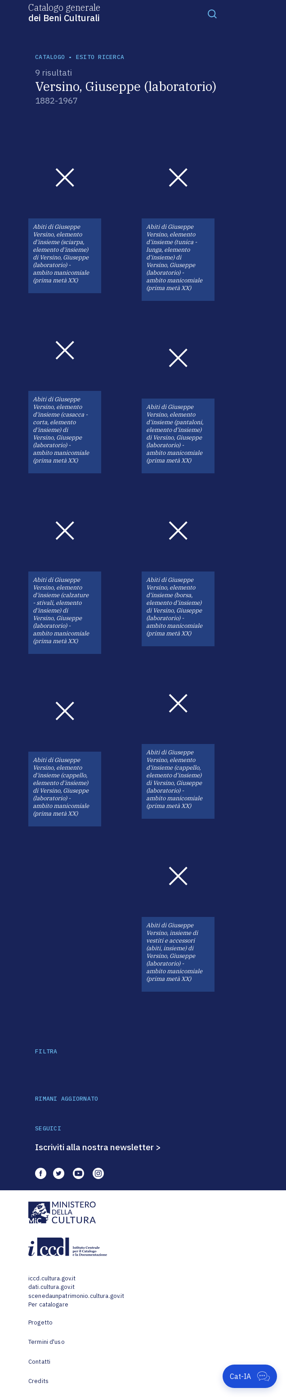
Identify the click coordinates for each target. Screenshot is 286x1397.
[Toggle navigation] (212, 13)
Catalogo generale (64, 12)
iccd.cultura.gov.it (52, 1278)
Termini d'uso (46, 1342)
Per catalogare (48, 1304)
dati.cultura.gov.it (51, 1287)
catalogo (50, 57)
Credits (38, 1381)
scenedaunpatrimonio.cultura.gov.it (76, 1296)
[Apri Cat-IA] (250, 1376)
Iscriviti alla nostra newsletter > (98, 1147)
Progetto (40, 1322)
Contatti (39, 1361)
